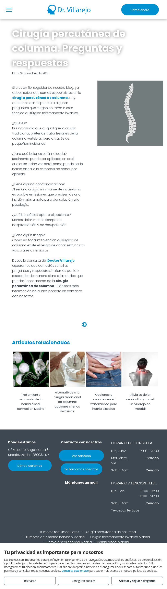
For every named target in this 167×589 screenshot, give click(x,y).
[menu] (9, 9)
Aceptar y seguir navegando (137, 581)
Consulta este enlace (75, 571)
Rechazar (30, 581)
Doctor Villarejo (61, 260)
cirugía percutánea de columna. (40, 97)
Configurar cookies (83, 581)
